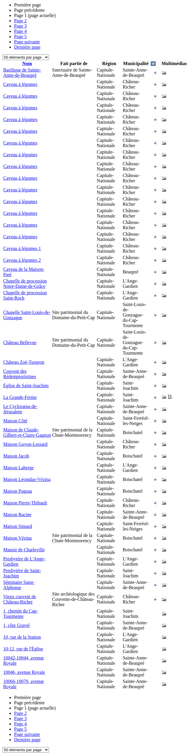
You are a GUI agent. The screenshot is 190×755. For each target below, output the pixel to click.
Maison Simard (17, 526)
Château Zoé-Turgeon (23, 362)
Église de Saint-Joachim (26, 385)
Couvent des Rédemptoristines (19, 374)
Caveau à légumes (20, 84)
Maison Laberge (18, 467)
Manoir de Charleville (24, 549)
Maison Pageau (17, 491)
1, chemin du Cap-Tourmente (20, 613)
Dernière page (27, 47)
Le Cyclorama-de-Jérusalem (20, 409)
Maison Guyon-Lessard (25, 444)
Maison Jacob (16, 455)
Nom (27, 63)
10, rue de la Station (22, 637)
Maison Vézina (17, 537)
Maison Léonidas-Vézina (26, 479)
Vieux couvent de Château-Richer (19, 599)
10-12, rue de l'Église (23, 648)
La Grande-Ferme (20, 397)
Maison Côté (15, 420)
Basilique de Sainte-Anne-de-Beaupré (22, 72)
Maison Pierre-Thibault (25, 502)
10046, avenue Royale (24, 672)
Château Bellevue (19, 342)
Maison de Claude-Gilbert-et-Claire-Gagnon (27, 432)
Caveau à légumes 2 (22, 260)
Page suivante (27, 41)
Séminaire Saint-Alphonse (19, 585)
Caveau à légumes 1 (22, 248)
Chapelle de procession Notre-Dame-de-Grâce (25, 283)
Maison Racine (17, 514)
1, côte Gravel (16, 625)
